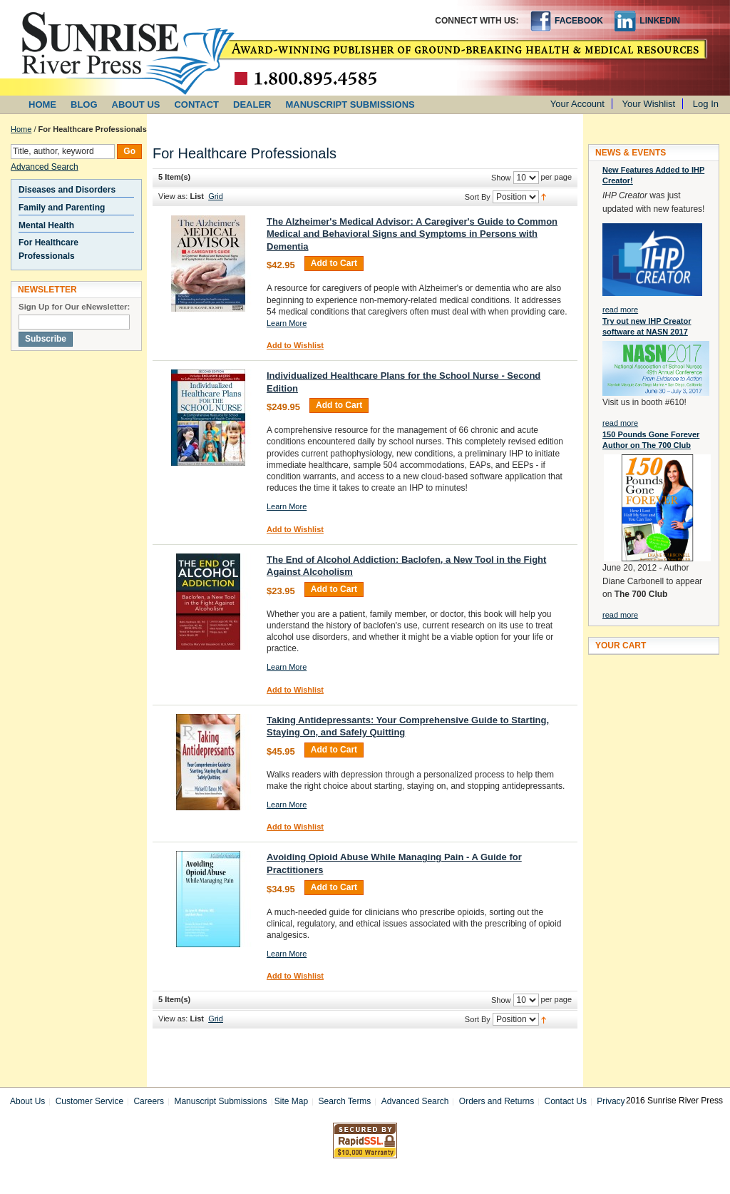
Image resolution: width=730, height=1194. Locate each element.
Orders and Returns (496, 1101)
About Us (27, 1101)
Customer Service (89, 1101)
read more (620, 309)
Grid (215, 196)
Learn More (287, 323)
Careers (148, 1101)
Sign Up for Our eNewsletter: (74, 306)
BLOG (84, 104)
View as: (172, 196)
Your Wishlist (649, 103)
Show (501, 177)
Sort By (477, 197)
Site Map (291, 1101)
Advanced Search (44, 167)
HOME (42, 104)
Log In (706, 103)
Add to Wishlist (295, 345)
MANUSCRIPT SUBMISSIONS (350, 104)
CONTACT (196, 104)
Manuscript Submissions (220, 1101)
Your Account (577, 103)
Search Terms (345, 1101)
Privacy (610, 1101)
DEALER (252, 104)
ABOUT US (136, 104)
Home (21, 129)
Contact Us (566, 1101)
